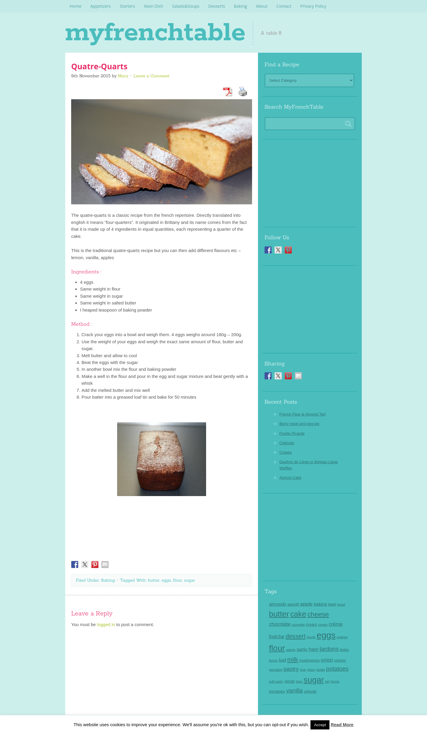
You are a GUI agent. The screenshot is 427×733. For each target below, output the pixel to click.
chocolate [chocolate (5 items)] (280, 624)
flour (177, 580)
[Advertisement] (310, 181)
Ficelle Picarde (292, 433)
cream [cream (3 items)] (311, 624)
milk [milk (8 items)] (292, 659)
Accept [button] (320, 725)
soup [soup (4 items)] (289, 681)
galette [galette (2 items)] (291, 650)
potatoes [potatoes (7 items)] (337, 668)
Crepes (285, 452)
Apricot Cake (290, 477)
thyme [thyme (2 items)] (335, 681)
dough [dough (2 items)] (311, 637)
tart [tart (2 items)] (327, 681)
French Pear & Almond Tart (302, 414)
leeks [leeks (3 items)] (344, 649)
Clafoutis (286, 443)
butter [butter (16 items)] (279, 614)
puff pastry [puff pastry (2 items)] (276, 681)
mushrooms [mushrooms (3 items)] (309, 660)
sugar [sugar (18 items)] (313, 679)
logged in (106, 624)
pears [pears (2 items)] (311, 669)
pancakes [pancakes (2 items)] (276, 669)
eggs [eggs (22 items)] (326, 635)
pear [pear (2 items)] (303, 669)
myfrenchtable (160, 32)
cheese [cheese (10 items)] (318, 614)
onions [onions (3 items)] (340, 660)
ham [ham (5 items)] (313, 649)
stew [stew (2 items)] (299, 681)
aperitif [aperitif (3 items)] (293, 604)
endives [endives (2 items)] (342, 637)
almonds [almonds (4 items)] (277, 604)
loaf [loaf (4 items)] (282, 660)
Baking (108, 580)
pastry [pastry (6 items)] (291, 669)
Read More (342, 724)
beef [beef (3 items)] (332, 604)
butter (154, 580)
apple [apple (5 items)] (306, 604)
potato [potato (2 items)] (320, 669)
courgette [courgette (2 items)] (298, 624)
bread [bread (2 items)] (341, 604)
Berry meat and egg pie (299, 423)
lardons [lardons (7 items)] (329, 649)
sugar (189, 580)
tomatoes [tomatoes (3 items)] (277, 691)
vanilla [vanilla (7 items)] (294, 690)
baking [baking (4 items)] (320, 604)
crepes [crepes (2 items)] (323, 624)
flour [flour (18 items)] (277, 648)
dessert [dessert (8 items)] (296, 636)
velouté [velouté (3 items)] (310, 691)
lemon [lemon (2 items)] (273, 660)
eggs (166, 580)
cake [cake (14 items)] (298, 614)
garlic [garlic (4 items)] (302, 649)
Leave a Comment (151, 75)
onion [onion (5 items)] (327, 660)
